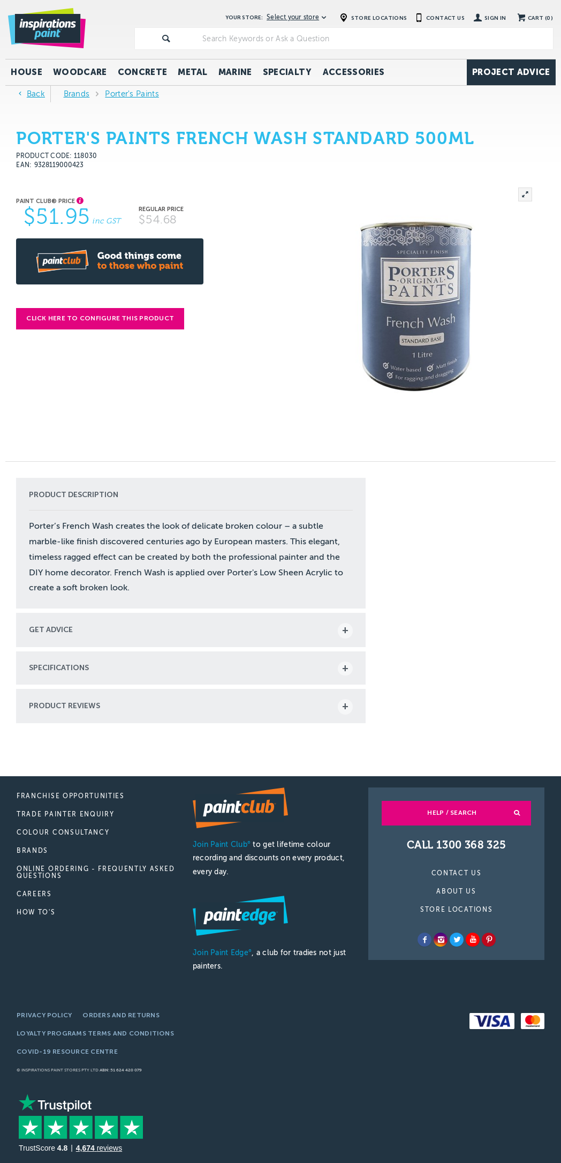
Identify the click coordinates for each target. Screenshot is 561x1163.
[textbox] (375, 38)
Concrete (143, 72)
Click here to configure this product (100, 318)
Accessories (354, 72)
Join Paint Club (222, 845)
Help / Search (451, 812)
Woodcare (80, 72)
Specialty (287, 72)
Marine (235, 72)
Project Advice (511, 72)
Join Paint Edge (222, 953)
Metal (193, 72)
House (26, 72)
